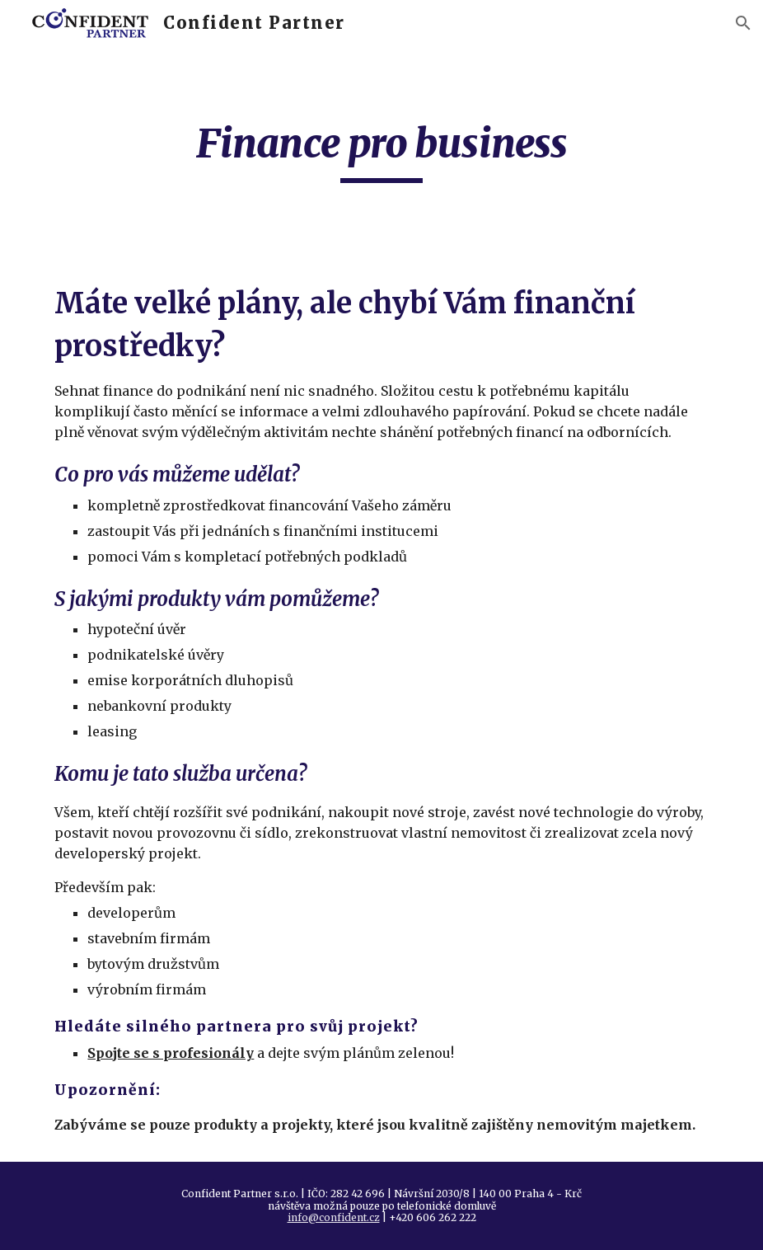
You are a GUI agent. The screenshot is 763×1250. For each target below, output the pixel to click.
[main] (381, 151)
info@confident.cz (334, 1217)
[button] (743, 23)
